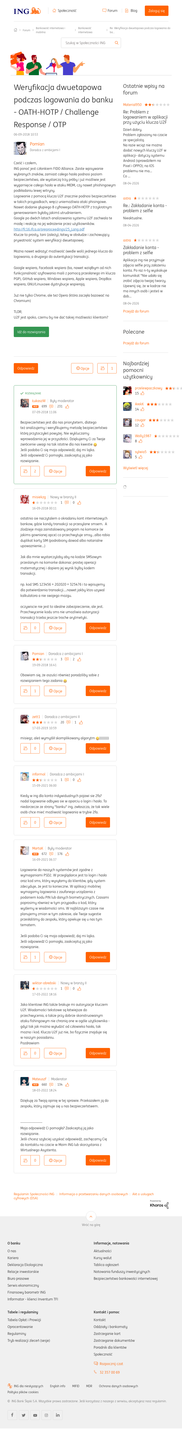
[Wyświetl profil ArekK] (140, 404)
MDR (89, 1386)
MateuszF (39, 1079)
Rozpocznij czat (111, 1364)
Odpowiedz (25, 368)
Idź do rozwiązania (31, 332)
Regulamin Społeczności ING (34, 1194)
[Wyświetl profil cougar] (141, 420)
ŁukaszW (39, 401)
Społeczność (67, 10)
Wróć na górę (91, 1225)
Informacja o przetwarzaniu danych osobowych (93, 1194)
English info (57, 1386)
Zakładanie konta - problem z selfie (141, 250)
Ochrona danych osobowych (118, 1386)
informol (38, 774)
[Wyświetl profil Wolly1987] (144, 436)
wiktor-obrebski (44, 983)
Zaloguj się (156, 11)
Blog (134, 10)
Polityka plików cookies (23, 1392)
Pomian (37, 144)
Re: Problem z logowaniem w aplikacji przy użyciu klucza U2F (145, 117)
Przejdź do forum (136, 311)
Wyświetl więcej (135, 468)
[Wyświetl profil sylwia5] (142, 452)
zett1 (36, 717)
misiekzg (39, 497)
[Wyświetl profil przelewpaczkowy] (149, 388)
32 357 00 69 (110, 1372)
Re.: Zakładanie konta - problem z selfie (145, 208)
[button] (102, 368)
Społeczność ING (15, 30)
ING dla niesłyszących (28, 1386)
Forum (113, 10)
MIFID (75, 1386)
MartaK (37, 848)
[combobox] (91, 43)
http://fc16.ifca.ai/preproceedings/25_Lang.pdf (49, 229)
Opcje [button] (85, 368)
